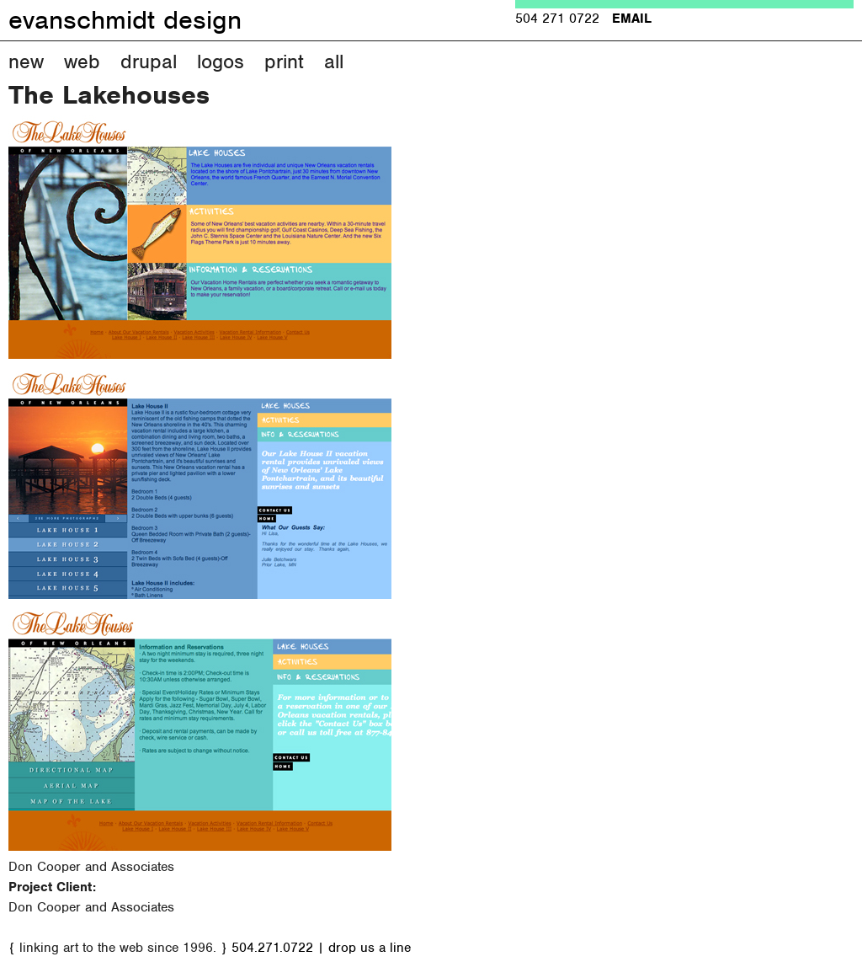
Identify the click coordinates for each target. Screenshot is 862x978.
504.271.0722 (272, 947)
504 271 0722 (557, 18)
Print (284, 61)
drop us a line (369, 947)
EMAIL (632, 18)
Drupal (148, 61)
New (26, 61)
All (333, 61)
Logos (220, 61)
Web (82, 61)
